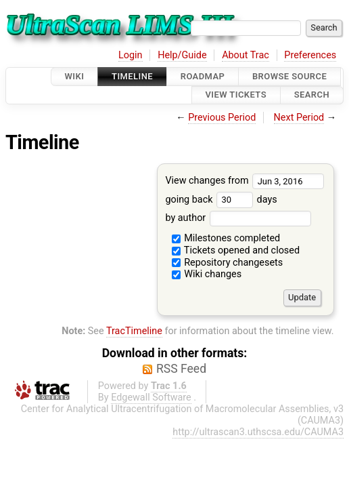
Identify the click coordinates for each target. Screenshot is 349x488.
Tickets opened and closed (236, 250)
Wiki (75, 76)
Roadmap (203, 76)
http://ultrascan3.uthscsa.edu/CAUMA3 (258, 432)
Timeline (132, 76)
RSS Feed (181, 368)
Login (130, 55)
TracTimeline (134, 331)
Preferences (310, 55)
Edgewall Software (151, 397)
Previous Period (222, 117)
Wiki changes (207, 274)
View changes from (244, 180)
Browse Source (289, 76)
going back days (221, 199)
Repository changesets (227, 262)
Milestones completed (226, 238)
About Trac (245, 55)
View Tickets (236, 95)
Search (311, 95)
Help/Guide (182, 55)
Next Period (299, 117)
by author (237, 218)
